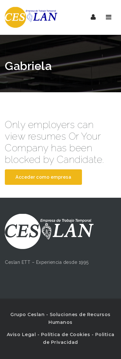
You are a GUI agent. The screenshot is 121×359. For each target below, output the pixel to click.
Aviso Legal (21, 334)
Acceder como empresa (43, 177)
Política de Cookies (65, 334)
